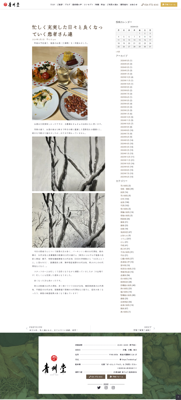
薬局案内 (124, 4)
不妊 (122, 255)
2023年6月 (125, 177)
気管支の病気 (126, 269)
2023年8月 (125, 170)
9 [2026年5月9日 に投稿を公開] (144, 37)
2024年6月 (125, 137)
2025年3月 (125, 107)
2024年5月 (125, 140)
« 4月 (118, 52)
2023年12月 (125, 157)
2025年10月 (125, 84)
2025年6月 (125, 97)
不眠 (122, 245)
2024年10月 (125, 124)
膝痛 (122, 222)
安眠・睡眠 (125, 189)
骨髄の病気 (125, 215)
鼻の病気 (124, 312)
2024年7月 (125, 134)
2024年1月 (125, 153)
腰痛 (122, 225)
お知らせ (133, 4)
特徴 (97, 4)
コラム (123, 239)
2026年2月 (125, 70)
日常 (122, 199)
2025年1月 (125, 114)
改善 (122, 202)
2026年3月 (125, 67)
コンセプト (88, 4)
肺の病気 (124, 288)
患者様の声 (77, 4)
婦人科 (123, 249)
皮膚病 (123, 275)
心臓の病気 (125, 259)
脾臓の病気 (125, 212)
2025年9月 (125, 87)
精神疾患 (124, 282)
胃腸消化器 (125, 272)
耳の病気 (124, 186)
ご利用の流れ (112, 4)
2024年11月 (125, 120)
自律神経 (124, 302)
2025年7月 (125, 94)
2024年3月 (125, 147)
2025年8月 (125, 90)
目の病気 (124, 279)
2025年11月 (125, 80)
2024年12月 (125, 117)
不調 (122, 205)
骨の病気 (124, 209)
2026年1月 (125, 74)
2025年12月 (125, 77)
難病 (122, 308)
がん (122, 242)
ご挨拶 (60, 4)
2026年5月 (125, 60)
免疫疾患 (124, 232)
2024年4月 (125, 144)
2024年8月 (125, 130)
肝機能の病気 (126, 285)
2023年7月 (125, 173)
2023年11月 (125, 160)
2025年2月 (125, 110)
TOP (52, 4)
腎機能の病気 (126, 295)
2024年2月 (125, 150)
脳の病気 (124, 292)
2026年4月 (125, 64)
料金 (103, 4)
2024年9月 (125, 127)
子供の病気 (125, 252)
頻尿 (122, 192)
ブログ (67, 4)
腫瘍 (122, 298)
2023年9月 (125, 167)
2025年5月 (125, 100)
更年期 (123, 265)
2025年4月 (125, 104)
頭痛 (122, 229)
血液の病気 (125, 305)
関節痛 (123, 219)
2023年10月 (125, 163)
